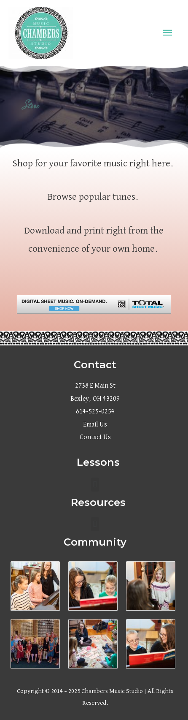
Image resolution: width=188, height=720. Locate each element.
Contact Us (95, 437)
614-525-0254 (95, 411)
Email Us (95, 424)
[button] (95, 485)
